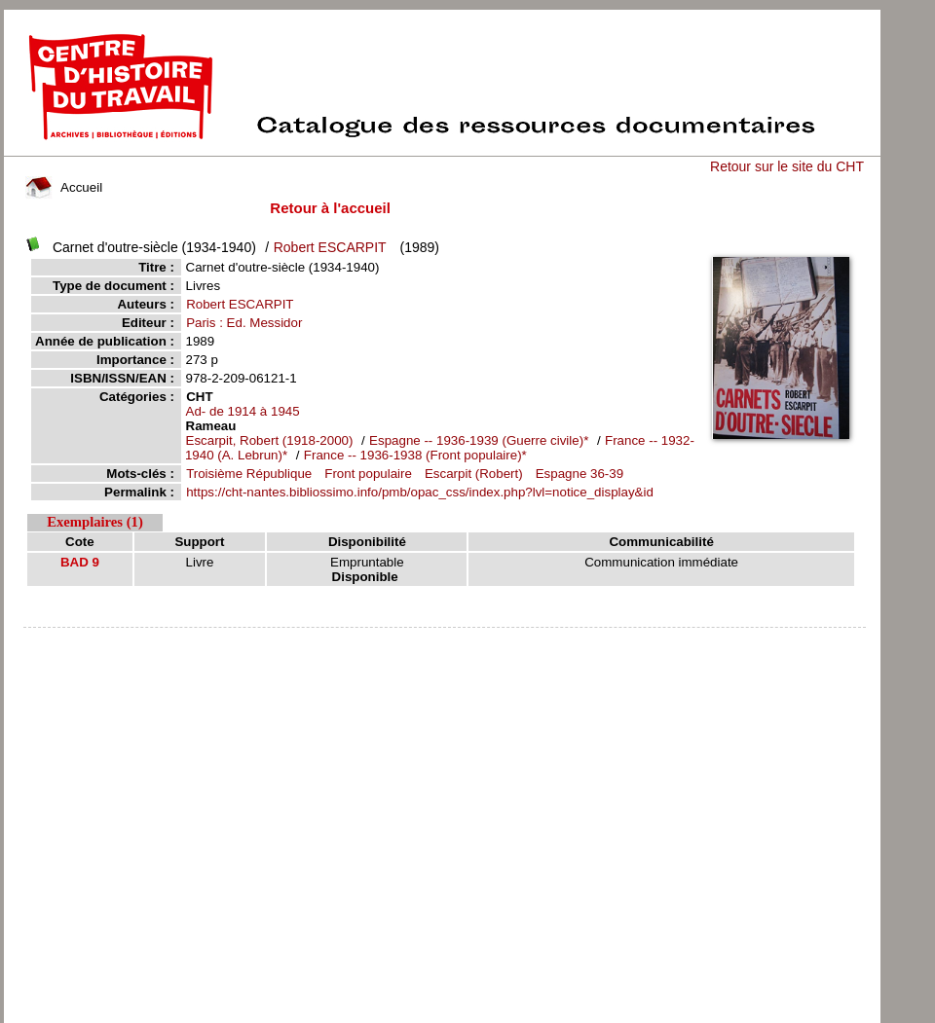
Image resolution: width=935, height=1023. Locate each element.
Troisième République (249, 473)
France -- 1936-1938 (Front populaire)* (415, 455)
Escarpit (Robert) (474, 473)
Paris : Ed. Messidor (244, 322)
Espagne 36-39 (579, 473)
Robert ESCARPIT (330, 247)
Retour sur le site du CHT (787, 166)
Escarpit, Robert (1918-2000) (270, 440)
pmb (444, 640)
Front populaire (368, 473)
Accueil (64, 187)
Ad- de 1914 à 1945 (243, 411)
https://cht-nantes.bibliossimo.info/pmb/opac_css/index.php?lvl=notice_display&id (420, 492)
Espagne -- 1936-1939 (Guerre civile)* (480, 440)
